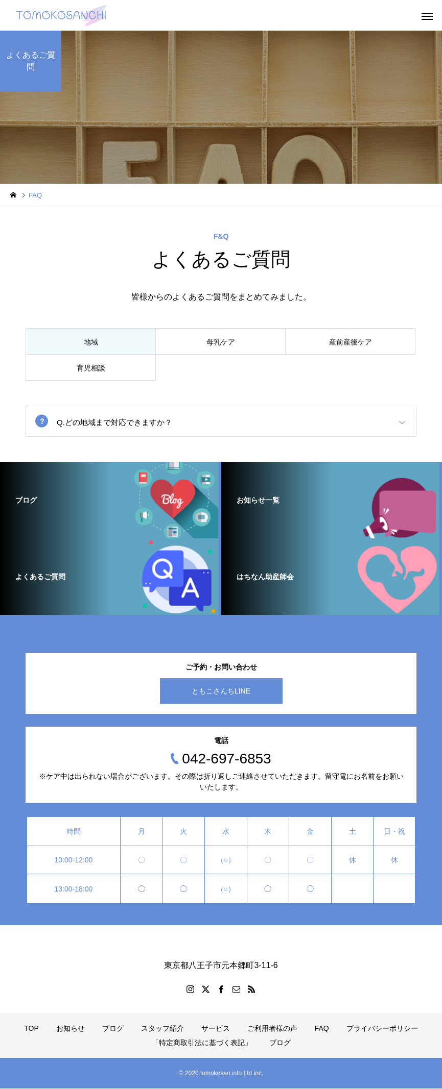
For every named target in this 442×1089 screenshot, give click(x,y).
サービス (215, 1029)
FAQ (322, 1029)
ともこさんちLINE (221, 691)
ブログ (113, 1029)
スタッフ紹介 (162, 1029)
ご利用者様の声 (272, 1029)
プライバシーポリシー (382, 1029)
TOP (31, 1029)
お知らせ (70, 1029)
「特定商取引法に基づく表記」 (202, 1043)
